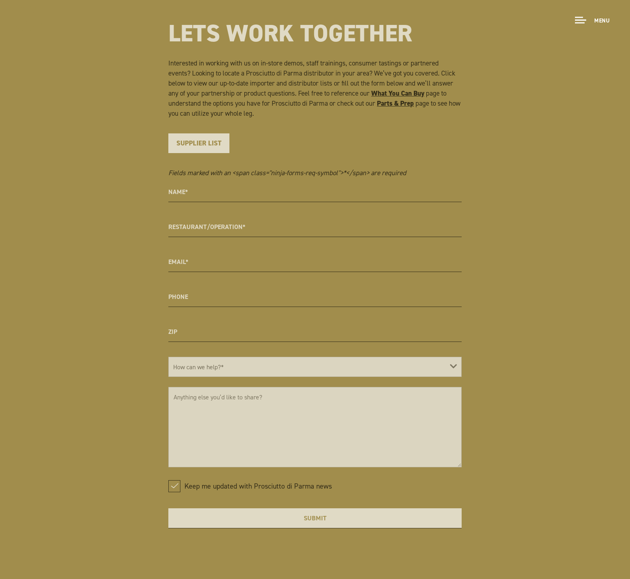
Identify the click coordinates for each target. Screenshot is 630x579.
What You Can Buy (397, 93)
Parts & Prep (395, 103)
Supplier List (198, 143)
